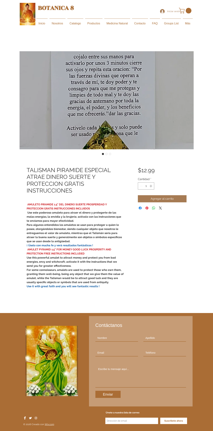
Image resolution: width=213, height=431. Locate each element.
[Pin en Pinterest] (147, 208)
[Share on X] (160, 208)
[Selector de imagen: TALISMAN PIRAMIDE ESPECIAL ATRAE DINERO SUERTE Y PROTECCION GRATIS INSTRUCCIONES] (103, 154)
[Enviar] (108, 394)
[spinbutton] (146, 186)
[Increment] (151, 186)
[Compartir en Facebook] (140, 208)
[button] (186, 11)
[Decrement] (140, 186)
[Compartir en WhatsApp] (154, 208)
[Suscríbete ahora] (173, 421)
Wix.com (49, 424)
